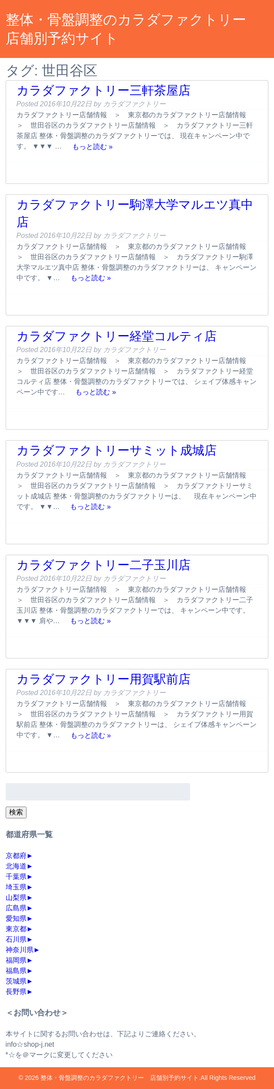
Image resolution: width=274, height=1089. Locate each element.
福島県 (16, 970)
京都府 (16, 855)
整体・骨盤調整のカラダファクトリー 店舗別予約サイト (119, 1077)
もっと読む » (92, 146)
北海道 (16, 866)
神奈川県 (19, 949)
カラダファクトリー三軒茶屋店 (103, 90)
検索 (16, 812)
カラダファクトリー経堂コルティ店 (117, 336)
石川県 (16, 939)
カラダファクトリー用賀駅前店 (103, 679)
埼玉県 (16, 887)
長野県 (16, 991)
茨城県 (16, 981)
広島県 (16, 908)
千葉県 (16, 876)
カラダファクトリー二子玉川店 (103, 565)
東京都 (16, 929)
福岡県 (16, 960)
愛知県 (16, 918)
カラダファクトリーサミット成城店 (117, 450)
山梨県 (16, 897)
